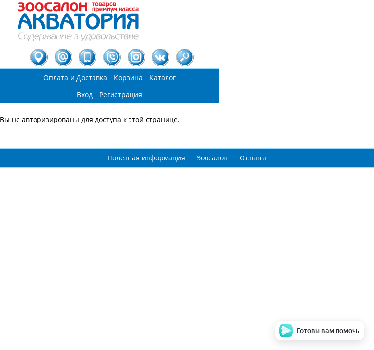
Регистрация (120, 94)
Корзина (128, 77)
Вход (85, 94)
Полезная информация (146, 157)
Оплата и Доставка (75, 77)
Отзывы (253, 157)
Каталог (163, 77)
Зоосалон (212, 157)
